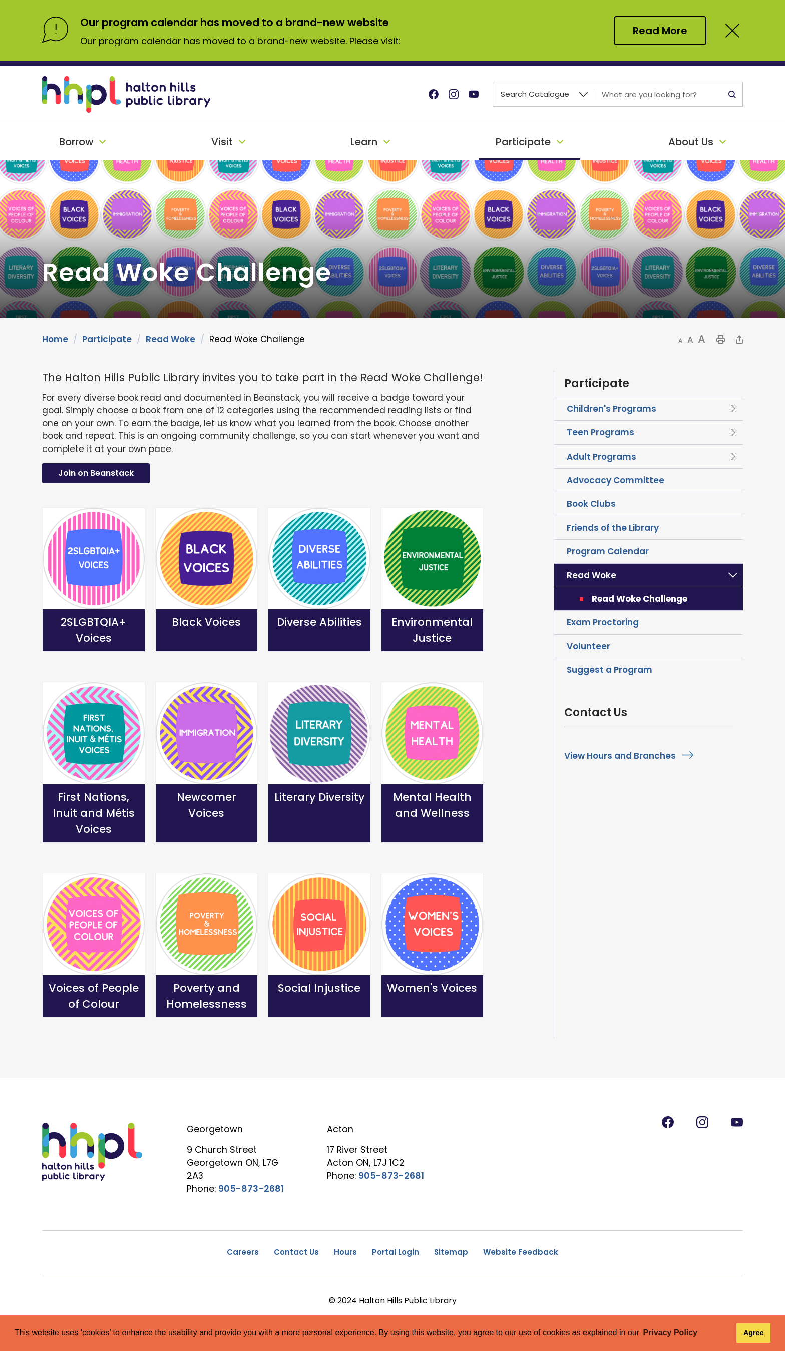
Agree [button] (753, 1333)
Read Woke (170, 339)
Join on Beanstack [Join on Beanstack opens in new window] (96, 473)
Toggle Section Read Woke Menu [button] (733, 575)
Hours (345, 1252)
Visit (222, 142)
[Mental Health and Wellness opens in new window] (432, 762)
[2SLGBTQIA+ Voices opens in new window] (93, 579)
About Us (690, 142)
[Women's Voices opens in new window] (432, 945)
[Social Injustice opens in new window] (319, 945)
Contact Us (296, 1252)
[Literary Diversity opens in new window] (319, 762)
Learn (363, 142)
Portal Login (395, 1252)
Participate (523, 142)
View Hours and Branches (620, 756)
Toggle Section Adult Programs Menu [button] (733, 456)
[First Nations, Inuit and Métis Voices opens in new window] (93, 762)
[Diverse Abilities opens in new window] (319, 579)
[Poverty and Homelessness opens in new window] (206, 945)
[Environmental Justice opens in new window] (432, 579)
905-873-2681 (251, 1188)
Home (55, 339)
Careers (243, 1252)
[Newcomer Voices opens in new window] (206, 762)
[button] (680, 340)
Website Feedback (520, 1252)
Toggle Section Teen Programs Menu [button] (733, 432)
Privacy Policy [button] (670, 1332)
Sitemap (451, 1252)
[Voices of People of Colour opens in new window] (93, 945)
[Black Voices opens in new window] (206, 579)
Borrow (76, 142)
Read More (660, 31)
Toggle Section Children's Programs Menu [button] (733, 408)
